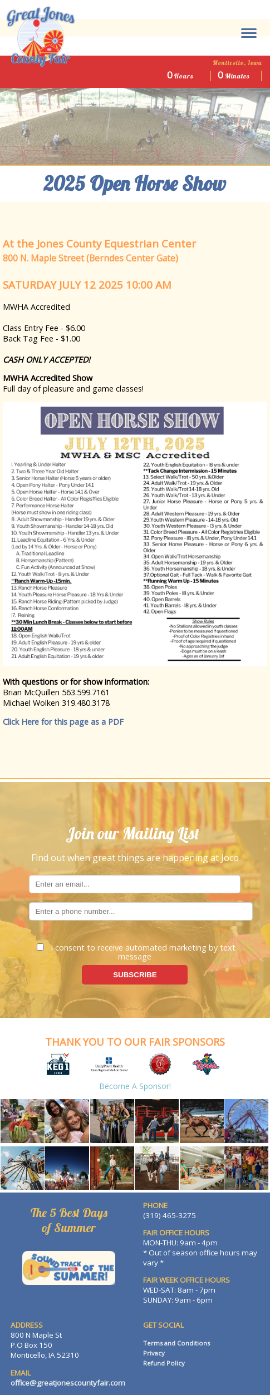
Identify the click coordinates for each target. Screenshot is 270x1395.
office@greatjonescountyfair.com (68, 1383)
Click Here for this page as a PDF (63, 721)
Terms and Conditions (176, 1343)
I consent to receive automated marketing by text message (136, 951)
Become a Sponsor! (135, 1086)
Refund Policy (164, 1363)
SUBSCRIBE (135, 975)
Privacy (154, 1353)
